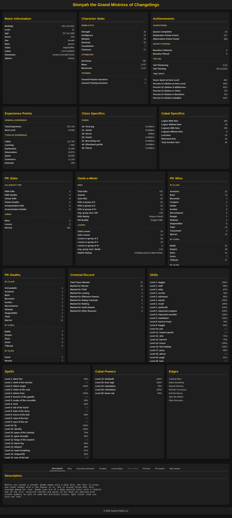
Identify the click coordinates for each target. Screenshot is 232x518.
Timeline (103, 468)
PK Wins (146, 468)
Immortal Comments (85, 468)
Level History (117, 468)
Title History (133, 468)
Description (57, 468)
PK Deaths (160, 468)
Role (70, 468)
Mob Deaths (174, 468)
